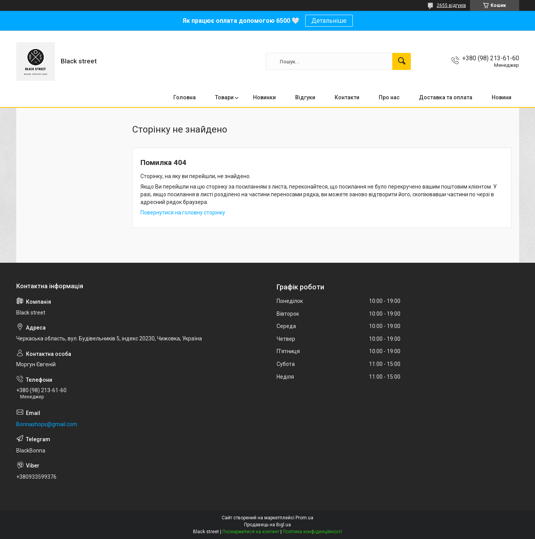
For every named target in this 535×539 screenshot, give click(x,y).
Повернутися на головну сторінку (182, 212)
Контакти (347, 97)
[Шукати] (401, 61)
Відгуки (305, 97)
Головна (184, 97)
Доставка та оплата (445, 97)
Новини (501, 97)
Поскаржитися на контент (250, 531)
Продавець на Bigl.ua (267, 524)
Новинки (264, 97)
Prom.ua (304, 517)
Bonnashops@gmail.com (46, 424)
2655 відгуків (451, 5)
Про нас (389, 97)
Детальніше (329, 20)
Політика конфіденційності (312, 531)
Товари (224, 97)
